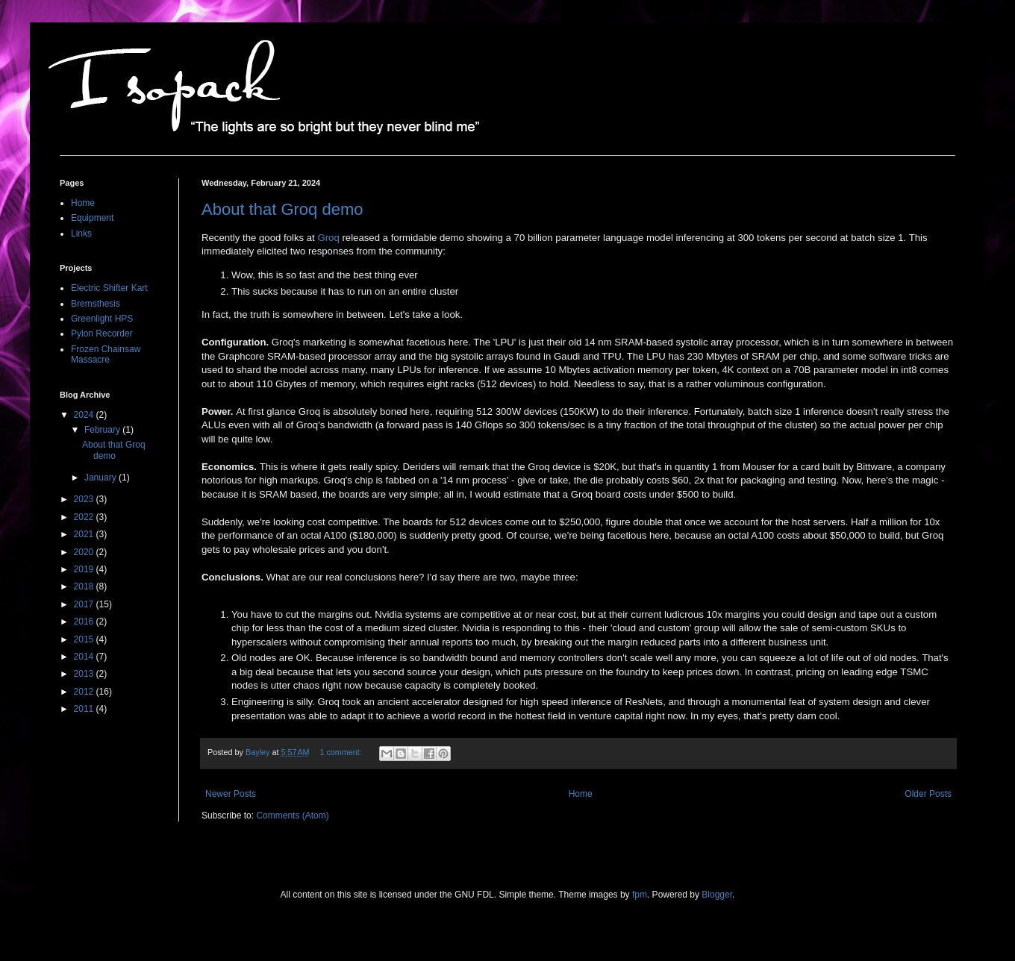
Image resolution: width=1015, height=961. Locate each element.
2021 (85, 534)
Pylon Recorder (102, 333)
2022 (85, 517)
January (101, 477)
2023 (85, 499)
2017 (85, 604)
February (103, 430)
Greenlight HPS (102, 318)
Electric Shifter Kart (109, 288)
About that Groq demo (282, 209)
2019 (85, 569)
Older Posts (928, 794)
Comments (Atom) (292, 815)
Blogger (717, 894)
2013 (85, 674)
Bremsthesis (95, 303)
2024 (85, 415)
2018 (85, 586)
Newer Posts (230, 794)
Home (581, 794)
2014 (85, 656)
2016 (85, 621)
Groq (328, 237)
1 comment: (341, 752)
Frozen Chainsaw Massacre (105, 354)
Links (81, 233)
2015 (85, 639)
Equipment (92, 218)
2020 (85, 552)
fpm (639, 894)
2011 (85, 709)
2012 (85, 691)
